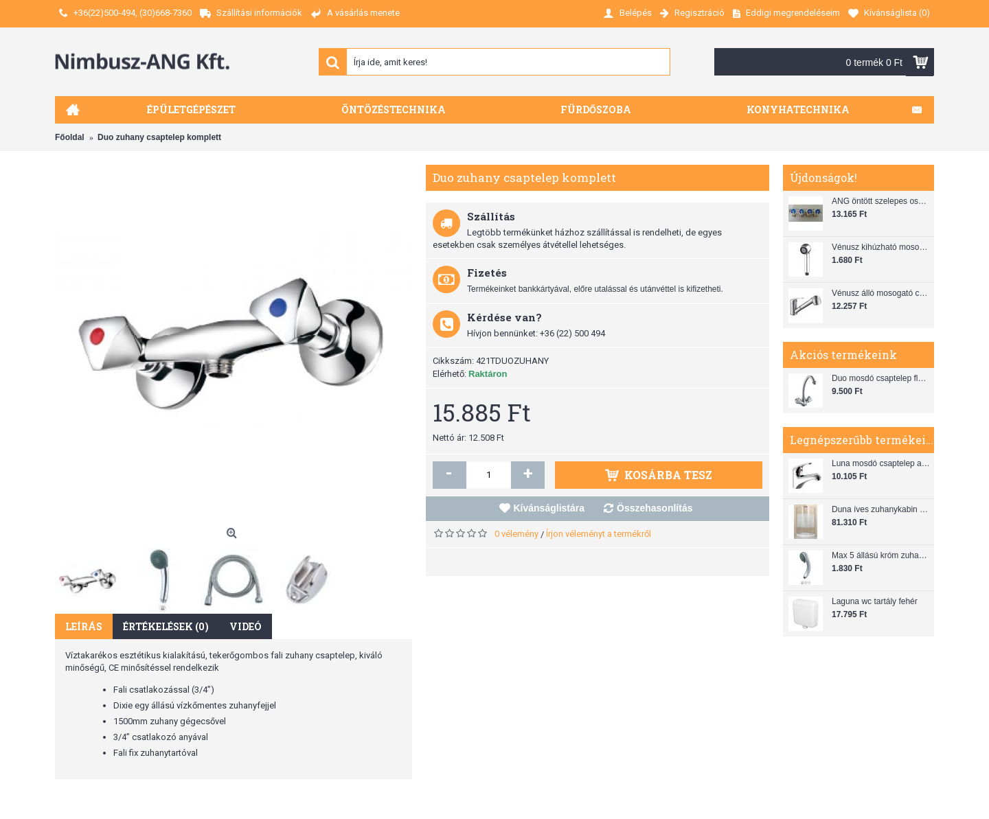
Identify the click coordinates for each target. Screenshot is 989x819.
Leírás (83, 626)
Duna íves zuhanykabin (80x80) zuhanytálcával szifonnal (881, 509)
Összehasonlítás (655, 508)
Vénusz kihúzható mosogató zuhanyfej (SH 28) (881, 247)
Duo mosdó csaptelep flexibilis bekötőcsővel (881, 378)
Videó (245, 626)
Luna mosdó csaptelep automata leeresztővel (881, 463)
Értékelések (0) (166, 626)
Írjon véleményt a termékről (598, 534)
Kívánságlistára (549, 508)
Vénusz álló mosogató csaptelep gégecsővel (881, 293)
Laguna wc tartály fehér (875, 601)
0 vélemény (516, 534)
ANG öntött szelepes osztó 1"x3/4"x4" (881, 201)
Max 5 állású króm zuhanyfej (881, 555)
